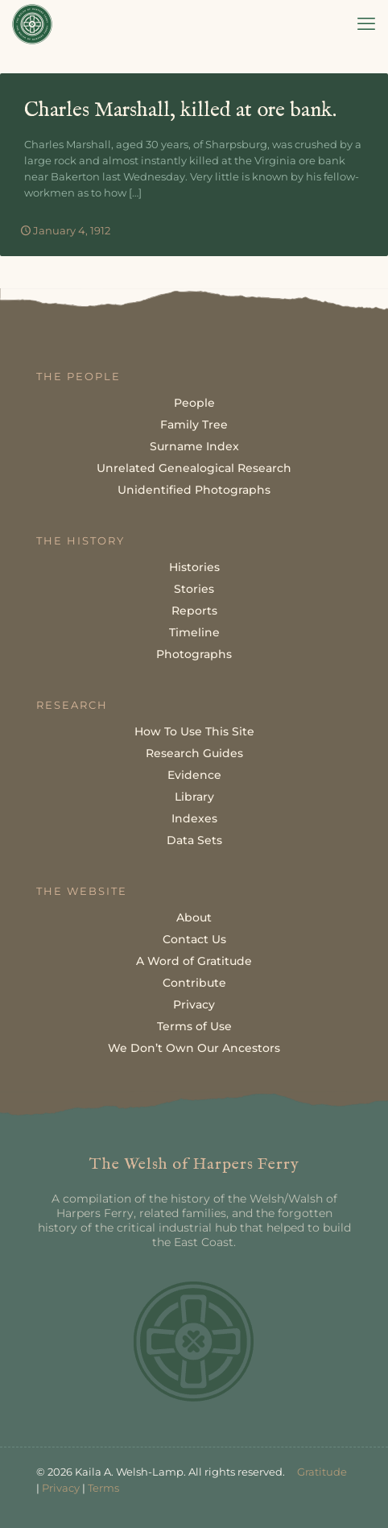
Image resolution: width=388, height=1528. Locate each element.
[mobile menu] (366, 24)
